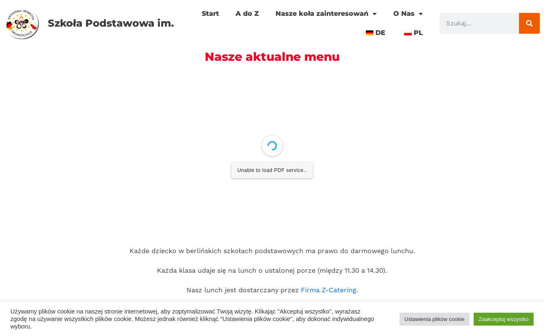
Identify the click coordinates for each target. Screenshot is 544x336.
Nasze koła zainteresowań (326, 13)
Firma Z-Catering (328, 290)
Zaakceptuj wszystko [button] (504, 319)
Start (210, 13)
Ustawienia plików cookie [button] (435, 319)
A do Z (247, 13)
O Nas (408, 13)
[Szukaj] (529, 23)
